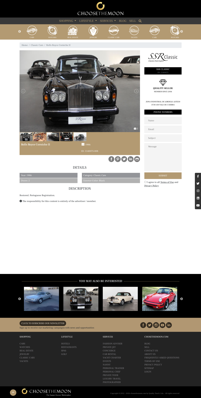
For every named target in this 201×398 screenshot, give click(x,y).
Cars (32, 37)
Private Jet (109, 347)
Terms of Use (167, 182)
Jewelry (93, 37)
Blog (122, 21)
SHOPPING (66, 21)
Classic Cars (113, 37)
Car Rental (109, 354)
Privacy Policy (151, 185)
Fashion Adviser (112, 343)
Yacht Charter (112, 357)
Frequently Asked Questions (161, 357)
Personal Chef (111, 371)
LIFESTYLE (86, 21)
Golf (64, 354)
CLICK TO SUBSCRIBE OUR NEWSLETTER (42, 323)
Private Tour (110, 375)
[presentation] (163, 194)
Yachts (134, 37)
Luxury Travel (112, 378)
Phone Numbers (163, 112)
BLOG (147, 343)
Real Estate (72, 37)
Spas (63, 350)
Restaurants (68, 347)
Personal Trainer (113, 368)
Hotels (65, 343)
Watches (52, 37)
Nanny (106, 364)
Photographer (112, 382)
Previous (19, 31)
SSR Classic (163, 69)
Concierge (109, 350)
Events (107, 361)
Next (181, 31)
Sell (132, 21)
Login (147, 371)
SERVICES (106, 21)
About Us (149, 354)
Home (25, 45)
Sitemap (149, 368)
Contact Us (151, 350)
